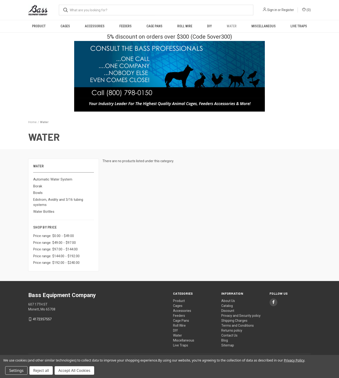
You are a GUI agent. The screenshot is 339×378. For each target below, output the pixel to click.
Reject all (41, 370)
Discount (227, 311)
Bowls (38, 193)
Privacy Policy (294, 360)
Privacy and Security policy (241, 316)
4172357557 (42, 319)
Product (39, 26)
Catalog (227, 306)
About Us (228, 301)
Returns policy (231, 330)
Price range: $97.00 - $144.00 (55, 249)
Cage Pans (154, 26)
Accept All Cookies (74, 370)
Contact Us (229, 335)
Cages (65, 26)
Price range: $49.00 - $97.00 (54, 243)
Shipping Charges (234, 320)
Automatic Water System (52, 179)
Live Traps (299, 26)
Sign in (272, 10)
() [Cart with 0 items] (306, 10)
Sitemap (227, 345)
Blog (224, 340)
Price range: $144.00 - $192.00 (56, 256)
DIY (209, 26)
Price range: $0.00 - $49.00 (53, 236)
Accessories (95, 26)
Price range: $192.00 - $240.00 (56, 263)
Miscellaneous (263, 26)
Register (288, 10)
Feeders (125, 26)
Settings (16, 370)
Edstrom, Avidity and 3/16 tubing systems (58, 202)
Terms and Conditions (237, 325)
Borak (37, 186)
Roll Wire (184, 26)
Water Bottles (43, 211)
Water (232, 26)
